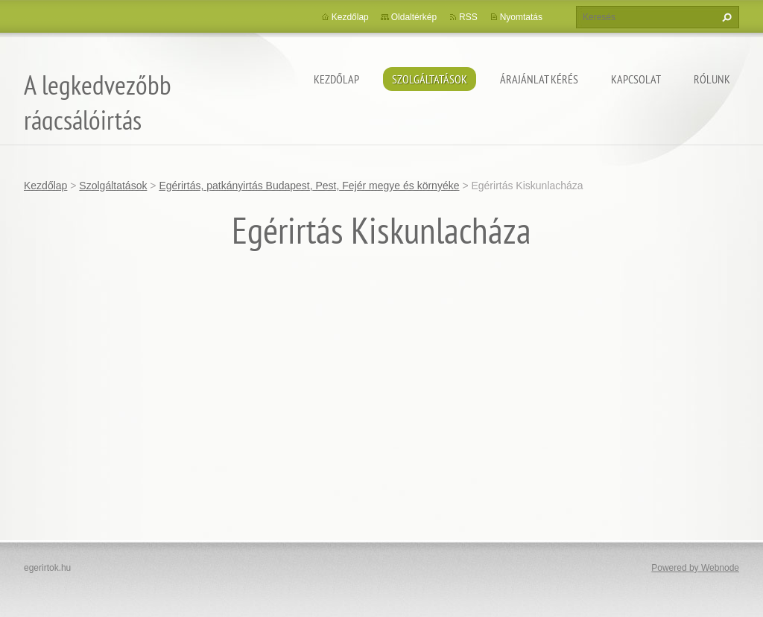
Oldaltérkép (414, 17)
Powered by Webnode (695, 568)
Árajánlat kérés (539, 79)
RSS (468, 17)
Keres (725, 17)
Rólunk (712, 79)
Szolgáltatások (429, 79)
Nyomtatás (521, 17)
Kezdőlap (336, 79)
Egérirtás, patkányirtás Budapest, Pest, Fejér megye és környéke (309, 186)
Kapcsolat (636, 79)
